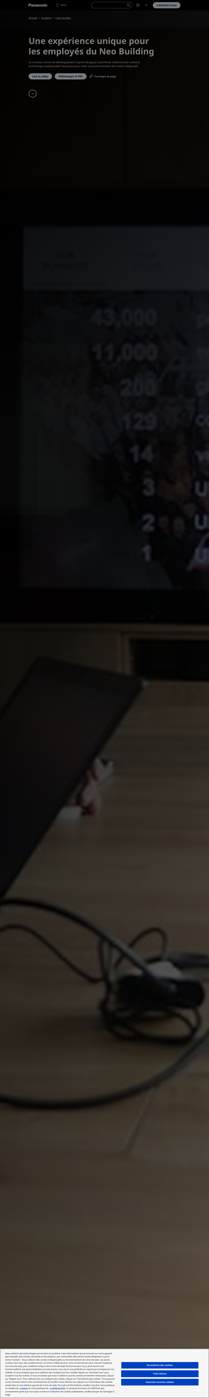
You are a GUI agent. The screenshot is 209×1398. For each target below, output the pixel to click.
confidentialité (57, 1388)
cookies (24, 1388)
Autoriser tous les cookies (160, 1382)
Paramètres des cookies (160, 1365)
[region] (104, 1373)
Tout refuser (160, 1373)
